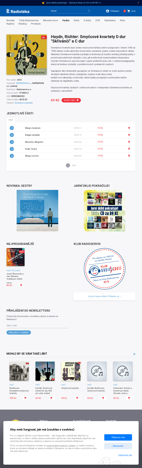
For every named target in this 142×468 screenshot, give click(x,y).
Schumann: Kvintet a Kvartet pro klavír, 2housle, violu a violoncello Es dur (122, 392)
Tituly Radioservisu (29, 20)
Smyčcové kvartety (70, 388)
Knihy (76, 20)
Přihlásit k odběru (19, 332)
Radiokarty (110, 20)
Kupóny (10, 24)
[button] (113, 11)
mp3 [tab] (11, 119)
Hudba (65, 20)
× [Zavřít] (138, 2)
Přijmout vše (118, 437)
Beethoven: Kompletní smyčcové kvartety (19, 390)
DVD (98, 20)
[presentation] (134, 380)
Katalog (23, 24)
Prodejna (35, 24)
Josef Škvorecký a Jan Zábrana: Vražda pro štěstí (15, 276)
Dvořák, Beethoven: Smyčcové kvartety (96, 389)
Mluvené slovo (50, 20)
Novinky (11, 20)
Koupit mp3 (71, 100)
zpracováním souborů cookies (61, 445)
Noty (122, 20)
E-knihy (87, 20)
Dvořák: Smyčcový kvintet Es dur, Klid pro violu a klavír (44, 390)
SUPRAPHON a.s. (23, 83)
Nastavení (118, 445)
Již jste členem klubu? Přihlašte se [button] (104, 296)
